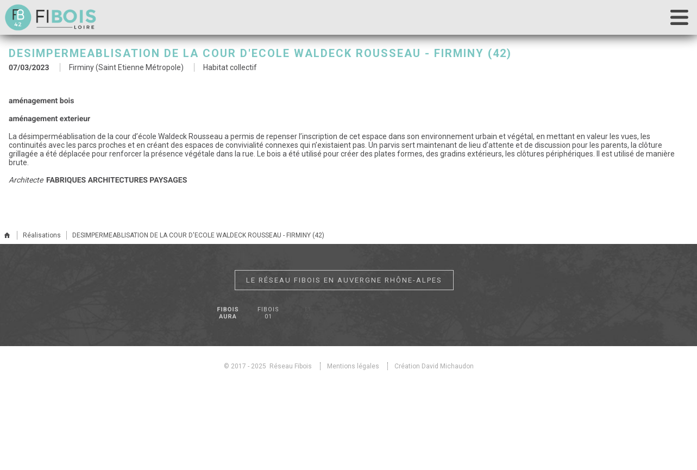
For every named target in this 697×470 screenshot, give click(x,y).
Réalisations (42, 235)
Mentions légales (353, 366)
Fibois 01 (268, 313)
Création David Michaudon (434, 366)
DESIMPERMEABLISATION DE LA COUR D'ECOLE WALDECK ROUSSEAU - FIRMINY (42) (198, 235)
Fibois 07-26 (308, 313)
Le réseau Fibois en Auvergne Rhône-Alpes (344, 280)
